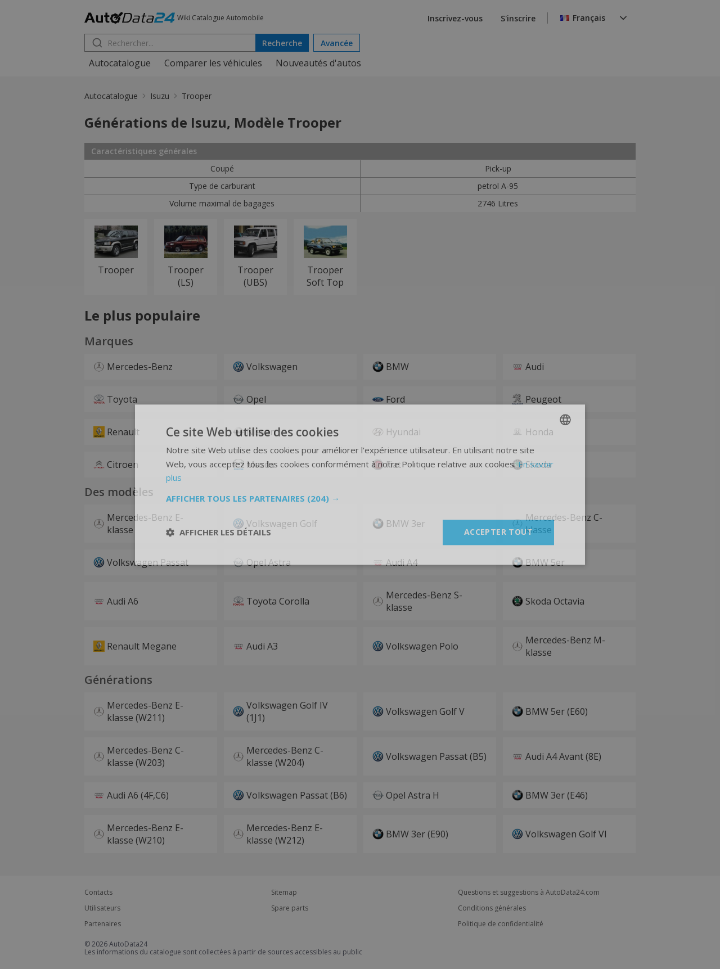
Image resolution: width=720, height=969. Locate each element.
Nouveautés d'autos (318, 63)
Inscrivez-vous (455, 18)
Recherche (282, 43)
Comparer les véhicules (213, 63)
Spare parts (289, 908)
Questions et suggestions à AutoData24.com (529, 892)
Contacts (98, 892)
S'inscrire (518, 18)
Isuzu (159, 96)
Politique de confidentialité (500, 924)
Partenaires (102, 924)
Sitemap (284, 892)
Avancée (337, 43)
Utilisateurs (102, 908)
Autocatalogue (120, 63)
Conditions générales (492, 908)
